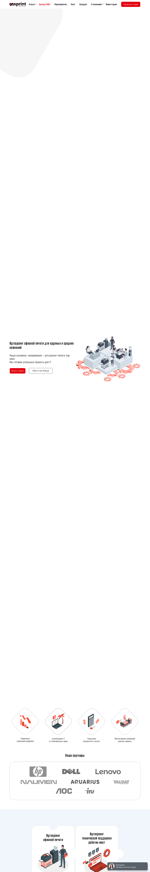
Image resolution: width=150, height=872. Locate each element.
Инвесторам (111, 4)
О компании (96, 4)
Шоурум (83, 4)
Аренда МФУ (44, 4)
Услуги (32, 4)
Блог (73, 4)
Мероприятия (60, 4)
